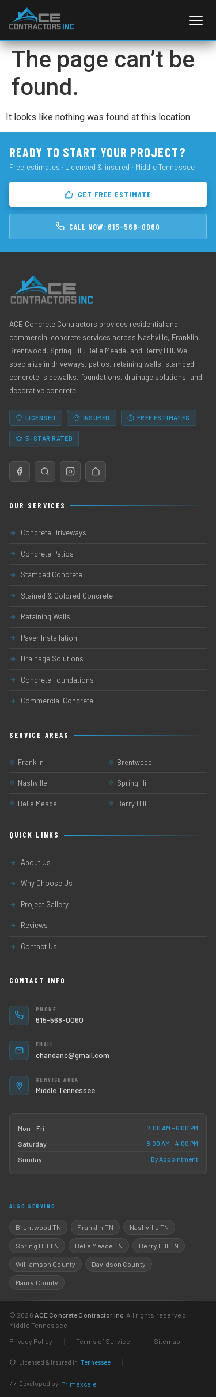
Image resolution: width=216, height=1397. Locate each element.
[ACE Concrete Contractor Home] (41, 20)
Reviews (28, 925)
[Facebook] (19, 471)
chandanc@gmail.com (72, 1055)
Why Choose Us (41, 883)
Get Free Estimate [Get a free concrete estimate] (108, 194)
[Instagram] (70, 471)
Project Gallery (39, 904)
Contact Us (33, 946)
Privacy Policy (30, 1341)
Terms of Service (103, 1341)
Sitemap (167, 1341)
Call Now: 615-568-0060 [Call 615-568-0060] (108, 226)
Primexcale (79, 1384)
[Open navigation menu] (196, 20)
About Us (30, 862)
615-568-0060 (60, 1020)
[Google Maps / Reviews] (45, 471)
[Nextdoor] (95, 471)
